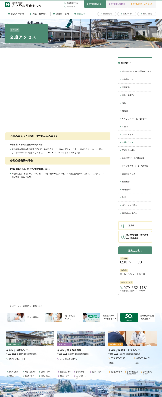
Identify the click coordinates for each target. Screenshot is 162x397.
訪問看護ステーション (148, 373)
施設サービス (96, 372)
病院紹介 (81, 14)
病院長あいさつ (128, 79)
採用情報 (70, 6)
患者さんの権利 (128, 150)
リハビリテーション (81, 377)
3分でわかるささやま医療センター (137, 71)
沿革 (124, 103)
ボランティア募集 (129, 205)
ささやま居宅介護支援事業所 (132, 373)
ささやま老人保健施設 (117, 4)
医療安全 (126, 182)
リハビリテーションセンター (134, 119)
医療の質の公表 (128, 174)
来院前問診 (107, 14)
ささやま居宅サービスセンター (142, 4)
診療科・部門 (62, 14)
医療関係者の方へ (73, 3)
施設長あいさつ (65, 372)
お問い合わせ (147, 14)
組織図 (125, 111)
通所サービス (64, 376)
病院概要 (126, 87)
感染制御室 (126, 189)
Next (155, 318)
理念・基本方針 (128, 95)
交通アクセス (127, 14)
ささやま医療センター (95, 4)
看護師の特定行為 (129, 213)
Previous (7, 318)
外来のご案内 (17, 14)
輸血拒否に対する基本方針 (133, 158)
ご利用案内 (80, 372)
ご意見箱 (130, 225)
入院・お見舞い (40, 14)
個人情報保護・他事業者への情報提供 (137, 236)
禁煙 (124, 197)
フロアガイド (127, 134)
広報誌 (125, 126)
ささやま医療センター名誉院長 (135, 166)
